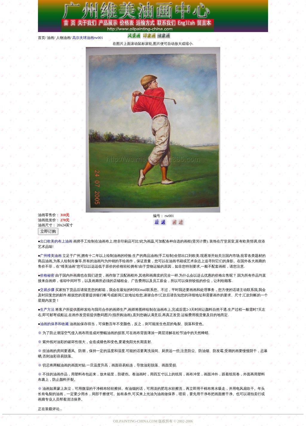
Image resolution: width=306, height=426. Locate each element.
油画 (50, 38)
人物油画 (63, 38)
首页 (41, 38)
